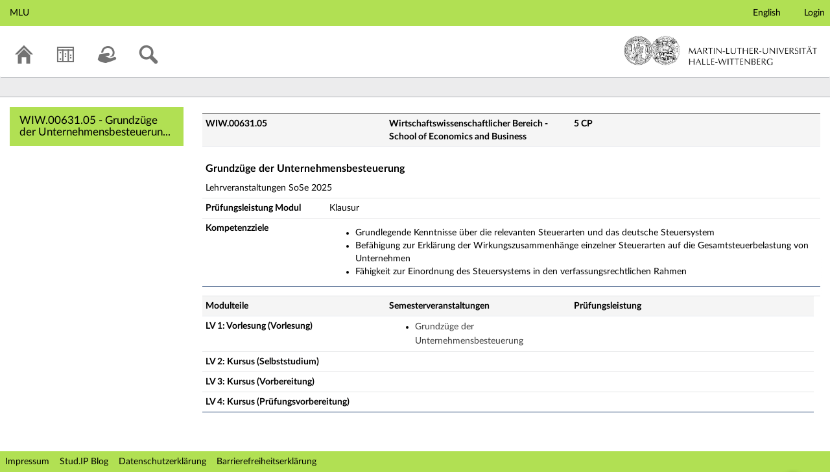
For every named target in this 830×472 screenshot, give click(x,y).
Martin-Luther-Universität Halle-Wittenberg (720, 50)
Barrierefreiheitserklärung (266, 461)
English (767, 13)
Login (814, 13)
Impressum (27, 461)
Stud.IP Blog (84, 461)
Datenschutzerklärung (162, 461)
